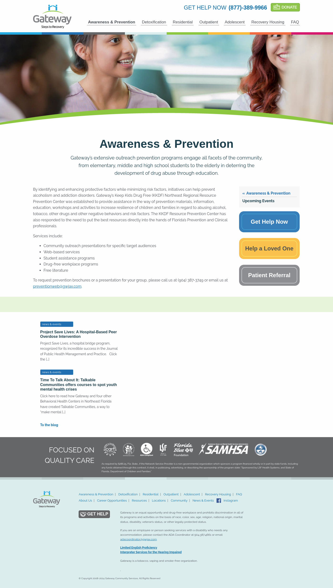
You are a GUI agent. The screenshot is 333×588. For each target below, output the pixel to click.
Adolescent (235, 22)
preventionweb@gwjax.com (57, 286)
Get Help (97, 514)
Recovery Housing (267, 22)
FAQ (295, 22)
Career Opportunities (112, 500)
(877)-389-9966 (248, 8)
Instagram (231, 500)
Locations (159, 500)
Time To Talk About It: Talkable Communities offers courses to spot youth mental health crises (78, 384)
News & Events (203, 500)
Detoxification (154, 22)
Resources (139, 500)
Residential (183, 22)
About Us (85, 500)
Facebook (218, 500)
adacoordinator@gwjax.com (138, 539)
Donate (289, 7)
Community (179, 500)
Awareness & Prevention (111, 22)
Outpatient (209, 22)
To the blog (49, 425)
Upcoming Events (258, 201)
